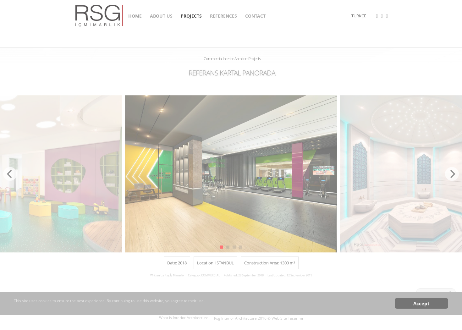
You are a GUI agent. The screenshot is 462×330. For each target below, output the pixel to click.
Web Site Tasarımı (287, 318)
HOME (135, 15)
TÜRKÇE (358, 15)
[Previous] (10, 177)
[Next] (452, 177)
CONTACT (255, 15)
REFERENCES (223, 15)
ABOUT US (161, 15)
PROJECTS (191, 15)
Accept (421, 306)
